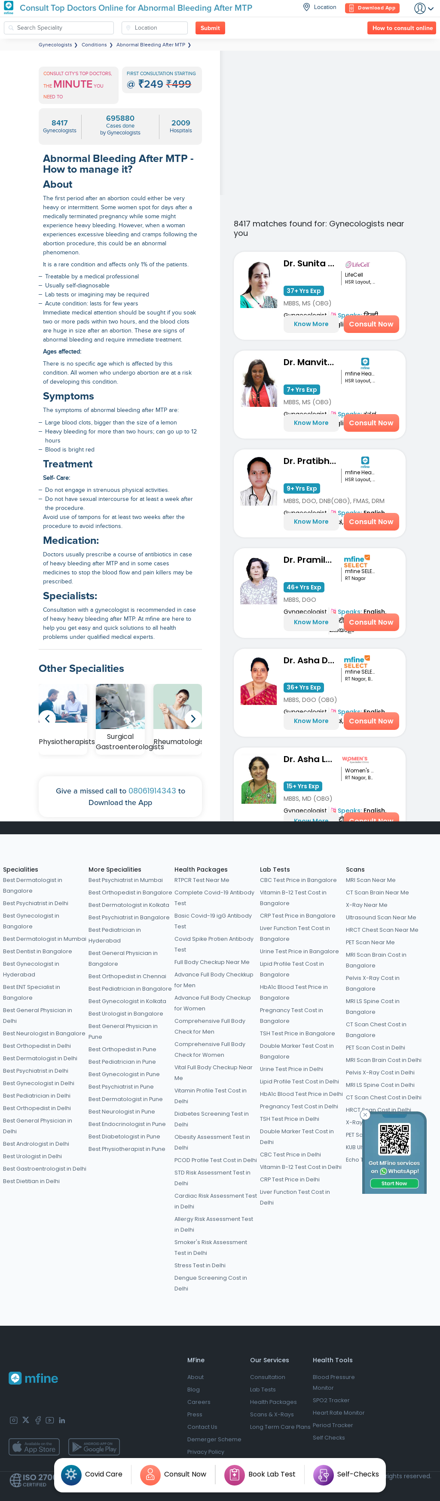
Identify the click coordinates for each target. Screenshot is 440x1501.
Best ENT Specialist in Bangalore (31, 992)
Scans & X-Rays (272, 1414)
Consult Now (371, 324)
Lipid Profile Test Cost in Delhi (299, 1081)
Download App (372, 8)
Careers (199, 1402)
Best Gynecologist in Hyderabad (31, 969)
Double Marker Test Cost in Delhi (297, 1137)
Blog (193, 1389)
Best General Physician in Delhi (37, 1016)
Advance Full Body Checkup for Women (212, 1003)
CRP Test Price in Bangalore (298, 915)
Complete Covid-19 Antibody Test (214, 898)
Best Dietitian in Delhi (31, 1181)
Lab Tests (275, 869)
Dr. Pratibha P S (313, 461)
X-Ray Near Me (367, 905)
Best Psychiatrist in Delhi (35, 903)
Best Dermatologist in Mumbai (44, 939)
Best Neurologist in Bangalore (44, 1033)
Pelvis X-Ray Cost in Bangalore (373, 983)
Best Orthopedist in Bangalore (130, 892)
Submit (210, 28)
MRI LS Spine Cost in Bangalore (373, 1007)
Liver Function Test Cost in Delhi (295, 1197)
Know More (311, 324)
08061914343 (152, 790)
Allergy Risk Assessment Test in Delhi (213, 1224)
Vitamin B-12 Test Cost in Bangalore (293, 898)
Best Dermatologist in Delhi (40, 1058)
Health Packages (201, 869)
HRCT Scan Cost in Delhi (378, 1110)
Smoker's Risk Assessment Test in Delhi (210, 1248)
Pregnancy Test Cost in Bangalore (291, 1016)
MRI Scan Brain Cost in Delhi (384, 1060)
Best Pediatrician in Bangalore (130, 988)
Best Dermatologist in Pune (126, 1099)
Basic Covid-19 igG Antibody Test (213, 921)
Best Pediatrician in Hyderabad (115, 935)
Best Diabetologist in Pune (124, 1136)
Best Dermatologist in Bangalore (32, 885)
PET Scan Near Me (370, 942)
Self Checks (329, 1437)
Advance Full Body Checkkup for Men (214, 980)
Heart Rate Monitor (339, 1412)
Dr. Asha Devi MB (313, 660)
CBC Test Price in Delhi (290, 1154)
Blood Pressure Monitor (334, 1382)
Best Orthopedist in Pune (122, 1049)
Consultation (267, 1377)
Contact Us (202, 1427)
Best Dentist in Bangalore (37, 951)
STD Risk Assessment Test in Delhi (212, 1178)
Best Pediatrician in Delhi (36, 1095)
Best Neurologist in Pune (122, 1111)
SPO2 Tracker (331, 1400)
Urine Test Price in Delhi (291, 1069)
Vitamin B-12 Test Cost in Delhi (301, 1167)
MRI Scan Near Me (371, 880)
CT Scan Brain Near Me (377, 892)
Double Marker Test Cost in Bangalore (297, 1051)
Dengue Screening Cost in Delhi (210, 1283)
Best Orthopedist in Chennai (127, 976)
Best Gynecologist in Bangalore (31, 921)
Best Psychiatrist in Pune (121, 1086)
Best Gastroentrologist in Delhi (44, 1168)
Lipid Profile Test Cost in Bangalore (292, 969)
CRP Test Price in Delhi (290, 1179)
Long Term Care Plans (280, 1427)
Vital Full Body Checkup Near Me (213, 1073)
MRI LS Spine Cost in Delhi (380, 1085)
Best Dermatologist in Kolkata (129, 905)
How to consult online (403, 28)
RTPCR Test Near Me (201, 880)
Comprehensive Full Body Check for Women (209, 1049)
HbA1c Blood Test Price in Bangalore (294, 992)
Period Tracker (333, 1425)
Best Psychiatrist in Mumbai (126, 880)
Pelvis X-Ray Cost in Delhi (380, 1072)
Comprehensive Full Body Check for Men (209, 1026)
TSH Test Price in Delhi (289, 1119)
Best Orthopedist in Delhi (37, 1045)
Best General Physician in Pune (123, 1031)
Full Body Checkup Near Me (212, 962)
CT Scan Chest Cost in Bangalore (376, 1030)
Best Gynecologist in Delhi (38, 1083)
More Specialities (115, 869)
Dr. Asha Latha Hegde (313, 759)
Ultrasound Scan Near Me (381, 917)
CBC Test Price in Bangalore (298, 880)
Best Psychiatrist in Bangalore (129, 917)
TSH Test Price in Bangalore (297, 1033)
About (195, 1377)
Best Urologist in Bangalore (126, 1013)
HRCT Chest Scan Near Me (382, 930)
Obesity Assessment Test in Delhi (212, 1142)
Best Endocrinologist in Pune (127, 1124)
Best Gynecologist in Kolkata (127, 1001)
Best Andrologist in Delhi (36, 1143)
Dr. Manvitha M (313, 362)
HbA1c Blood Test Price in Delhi (301, 1094)
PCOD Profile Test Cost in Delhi (215, 1160)
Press (194, 1414)
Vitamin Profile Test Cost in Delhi (210, 1096)
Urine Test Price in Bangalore (299, 951)
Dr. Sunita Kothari (313, 263)
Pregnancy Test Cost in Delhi (299, 1106)
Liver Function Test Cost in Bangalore (295, 933)
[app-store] (34, 1446)
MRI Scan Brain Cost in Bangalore (376, 960)
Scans (355, 869)
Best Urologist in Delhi (32, 1156)
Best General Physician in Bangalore (123, 958)
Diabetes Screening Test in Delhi (211, 1119)
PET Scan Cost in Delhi (375, 1047)
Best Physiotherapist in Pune (127, 1149)
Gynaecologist (305, 611)
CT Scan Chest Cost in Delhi (384, 1097)
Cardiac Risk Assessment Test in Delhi (215, 1201)
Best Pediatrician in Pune (122, 1061)
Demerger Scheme (214, 1439)
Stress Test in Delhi (200, 1265)
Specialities (20, 869)
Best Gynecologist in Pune (124, 1074)
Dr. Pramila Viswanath (313, 560)
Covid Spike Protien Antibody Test (214, 944)
